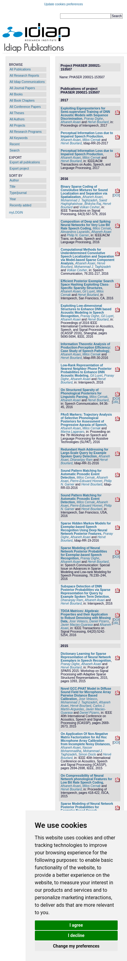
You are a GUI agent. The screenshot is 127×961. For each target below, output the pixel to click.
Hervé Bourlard (97, 122)
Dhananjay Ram (81, 459)
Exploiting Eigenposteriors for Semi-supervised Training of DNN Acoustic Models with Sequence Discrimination (85, 113)
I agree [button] (76, 925)
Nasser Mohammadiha (76, 749)
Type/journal (18, 193)
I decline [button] (76, 935)
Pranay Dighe (93, 118)
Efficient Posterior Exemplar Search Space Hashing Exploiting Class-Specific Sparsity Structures (87, 284)
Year (13, 199)
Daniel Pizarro (99, 621)
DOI (116, 195)
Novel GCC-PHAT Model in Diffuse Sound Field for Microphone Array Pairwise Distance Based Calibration (86, 694)
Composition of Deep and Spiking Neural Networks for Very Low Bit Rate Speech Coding (86, 225)
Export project (19, 168)
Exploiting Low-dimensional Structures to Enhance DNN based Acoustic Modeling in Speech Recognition (86, 311)
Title (13, 186)
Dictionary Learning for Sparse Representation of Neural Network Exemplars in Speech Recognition (86, 657)
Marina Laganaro (72, 431)
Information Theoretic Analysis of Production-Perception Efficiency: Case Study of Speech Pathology (86, 347)
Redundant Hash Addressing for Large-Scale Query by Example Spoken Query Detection (84, 453)
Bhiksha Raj (92, 203)
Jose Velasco (78, 621)
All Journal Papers (22, 88)
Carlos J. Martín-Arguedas (83, 707)
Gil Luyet (88, 291)
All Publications (20, 69)
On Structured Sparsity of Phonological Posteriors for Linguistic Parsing (81, 393)
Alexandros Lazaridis (75, 232)
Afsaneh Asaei (71, 122)
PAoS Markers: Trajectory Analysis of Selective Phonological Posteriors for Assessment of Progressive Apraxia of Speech (86, 420)
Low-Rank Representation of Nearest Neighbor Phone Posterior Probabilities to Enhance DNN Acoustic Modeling (86, 370)
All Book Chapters (22, 100)
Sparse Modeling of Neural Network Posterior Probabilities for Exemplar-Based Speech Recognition (87, 809)
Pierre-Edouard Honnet (86, 481)
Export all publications (25, 162)
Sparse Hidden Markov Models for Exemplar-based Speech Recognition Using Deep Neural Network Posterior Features (86, 528)
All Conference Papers (25, 107)
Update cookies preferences (63, 4)
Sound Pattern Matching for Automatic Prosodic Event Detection (81, 474)
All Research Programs (26, 131)
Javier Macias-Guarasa (77, 624)
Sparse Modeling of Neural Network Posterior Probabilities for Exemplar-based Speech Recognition (84, 553)
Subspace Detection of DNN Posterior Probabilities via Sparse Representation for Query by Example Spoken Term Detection (86, 591)
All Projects (17, 125)
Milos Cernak (91, 140)
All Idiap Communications (27, 82)
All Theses (17, 113)
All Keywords (19, 138)
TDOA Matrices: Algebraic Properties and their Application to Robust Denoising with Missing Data (86, 616)
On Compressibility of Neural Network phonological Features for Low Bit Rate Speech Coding (86, 779)
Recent (15, 144)
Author (14, 180)
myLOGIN (16, 212)
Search (15, 150)
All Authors (17, 119)
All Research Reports (24, 75)
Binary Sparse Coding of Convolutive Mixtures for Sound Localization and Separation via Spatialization (84, 192)
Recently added (20, 205)
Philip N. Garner (78, 235)
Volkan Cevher (89, 207)
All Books (16, 94)
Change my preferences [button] (76, 946)
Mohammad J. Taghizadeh (79, 200)
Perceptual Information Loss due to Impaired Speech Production (87, 134)
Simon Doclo (87, 754)
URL (116, 402)
